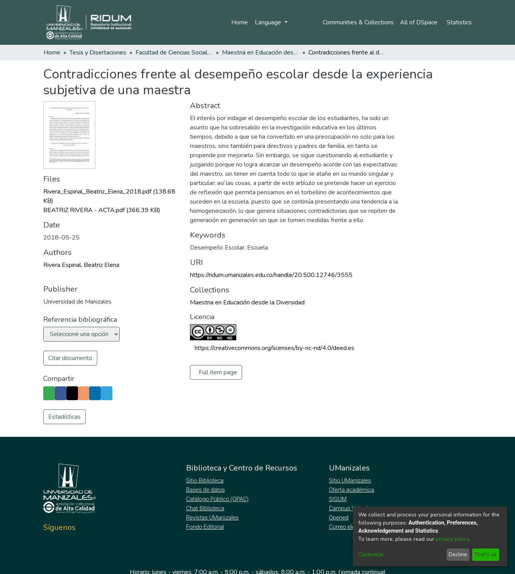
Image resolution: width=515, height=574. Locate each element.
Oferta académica (352, 490)
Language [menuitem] (267, 22)
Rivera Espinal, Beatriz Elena (81, 265)
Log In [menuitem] (301, 22)
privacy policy (452, 539)
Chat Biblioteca (205, 508)
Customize (370, 554)
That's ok (485, 554)
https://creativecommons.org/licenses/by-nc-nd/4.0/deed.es (274, 348)
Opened (340, 517)
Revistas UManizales (212, 517)
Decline (458, 554)
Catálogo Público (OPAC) (219, 499)
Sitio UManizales (350, 480)
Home (238, 22)
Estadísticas (64, 417)
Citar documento (70, 358)
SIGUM (338, 499)
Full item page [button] (218, 372)
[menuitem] (419, 22)
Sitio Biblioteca (205, 480)
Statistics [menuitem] (459, 22)
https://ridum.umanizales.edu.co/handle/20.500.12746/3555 (271, 275)
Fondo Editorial (205, 527)
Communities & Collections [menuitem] (356, 22)
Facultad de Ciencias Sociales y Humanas (174, 52)
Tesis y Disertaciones (97, 52)
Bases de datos (206, 490)
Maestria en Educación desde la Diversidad (260, 52)
